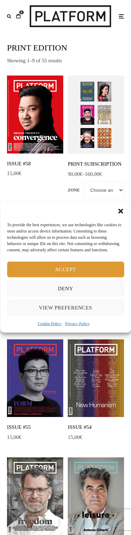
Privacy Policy (77, 323)
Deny (65, 288)
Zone (74, 190)
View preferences (65, 307)
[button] (120, 210)
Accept (65, 269)
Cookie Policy (49, 323)
